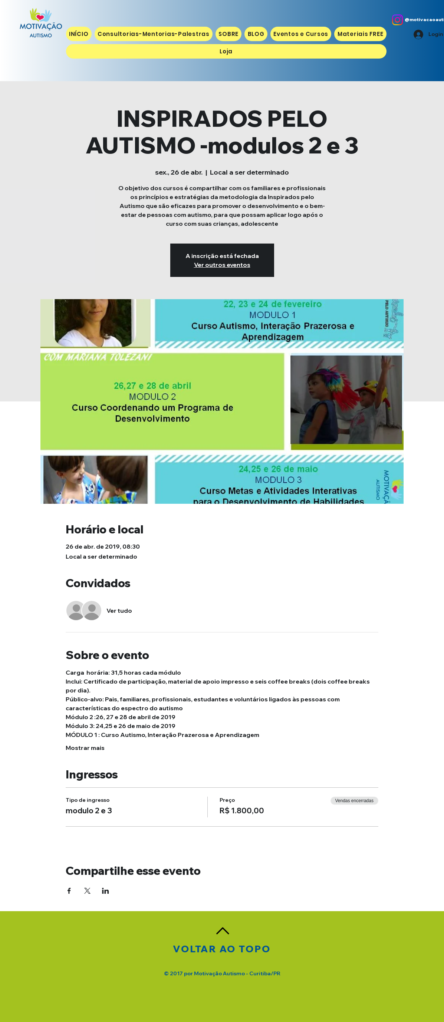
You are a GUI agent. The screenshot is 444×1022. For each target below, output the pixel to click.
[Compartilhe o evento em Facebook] (69, 891)
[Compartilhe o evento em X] (87, 891)
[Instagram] (397, 20)
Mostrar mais (85, 747)
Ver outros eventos (222, 264)
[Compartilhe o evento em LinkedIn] (105, 891)
